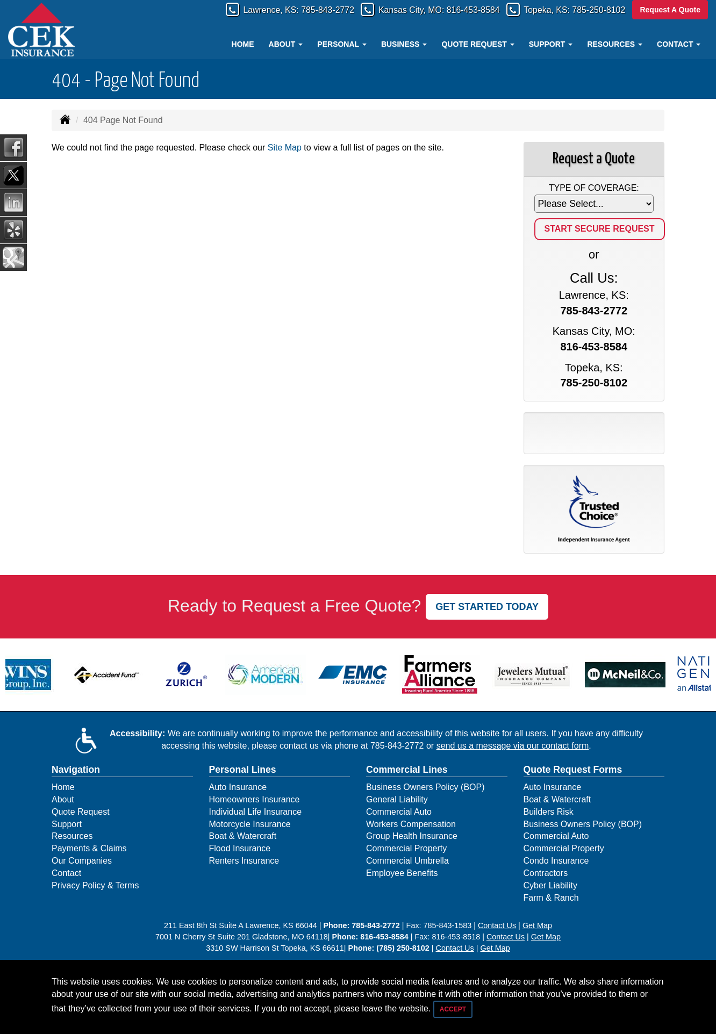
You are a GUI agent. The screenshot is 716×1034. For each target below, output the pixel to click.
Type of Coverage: (594, 187)
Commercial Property (406, 848)
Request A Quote (670, 9)
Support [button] (551, 44)
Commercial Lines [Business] (407, 769)
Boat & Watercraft (243, 836)
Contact (66, 873)
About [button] (286, 44)
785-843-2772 (294, 10)
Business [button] (404, 44)
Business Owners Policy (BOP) (425, 787)
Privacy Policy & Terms (95, 885)
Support (67, 824)
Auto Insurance (238, 787)
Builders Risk (549, 811)
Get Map (537, 925)
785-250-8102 (595, 10)
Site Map (285, 147)
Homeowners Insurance (254, 799)
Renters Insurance (244, 860)
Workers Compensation (411, 824)
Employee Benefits (402, 873)
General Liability (397, 799)
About (63, 799)
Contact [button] (678, 44)
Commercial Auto (399, 811)
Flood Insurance (240, 848)
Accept (453, 1009)
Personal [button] (341, 44)
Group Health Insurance (411, 836)
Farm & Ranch (551, 897)
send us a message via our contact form (512, 745)
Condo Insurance (556, 860)
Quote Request (81, 811)
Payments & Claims (89, 848)
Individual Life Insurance (255, 811)
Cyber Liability (550, 885)
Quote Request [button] (477, 44)
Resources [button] (614, 44)
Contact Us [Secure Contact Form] (497, 925)
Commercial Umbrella (407, 860)
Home (243, 44)
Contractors (546, 873)
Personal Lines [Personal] (242, 769)
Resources (72, 836)
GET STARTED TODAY (487, 606)
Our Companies (82, 860)
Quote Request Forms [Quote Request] (573, 769)
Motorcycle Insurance (250, 824)
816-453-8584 (455, 10)
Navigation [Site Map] (76, 769)
